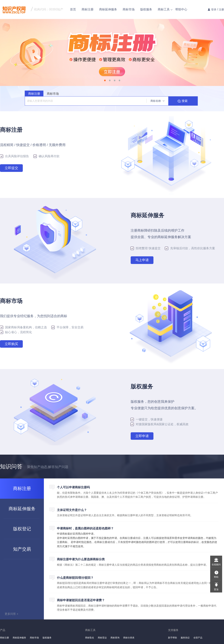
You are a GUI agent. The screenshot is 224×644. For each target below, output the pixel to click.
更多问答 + (11, 613)
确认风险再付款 (47, 156)
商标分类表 (128, 637)
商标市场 (129, 9)
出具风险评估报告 (15, 156)
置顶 (216, 589)
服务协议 (185, 637)
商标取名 (89, 637)
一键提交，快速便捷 (147, 419)
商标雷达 (102, 637)
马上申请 (142, 260)
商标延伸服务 (108, 9)
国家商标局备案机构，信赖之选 (24, 327)
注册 (221, 9)
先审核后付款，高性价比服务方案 (190, 248)
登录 (213, 9)
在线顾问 (216, 564)
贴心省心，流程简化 (16, 332)
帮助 (216, 577)
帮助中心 (181, 9)
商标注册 (88, 9)
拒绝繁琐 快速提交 (146, 248)
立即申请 (142, 436)
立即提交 (11, 168)
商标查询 (115, 637)
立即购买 (11, 344)
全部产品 (197, 637)
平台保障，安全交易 (67, 327)
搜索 (185, 100)
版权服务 (146, 9)
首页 (73, 9)
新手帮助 (172, 637)
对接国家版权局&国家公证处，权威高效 (160, 424)
